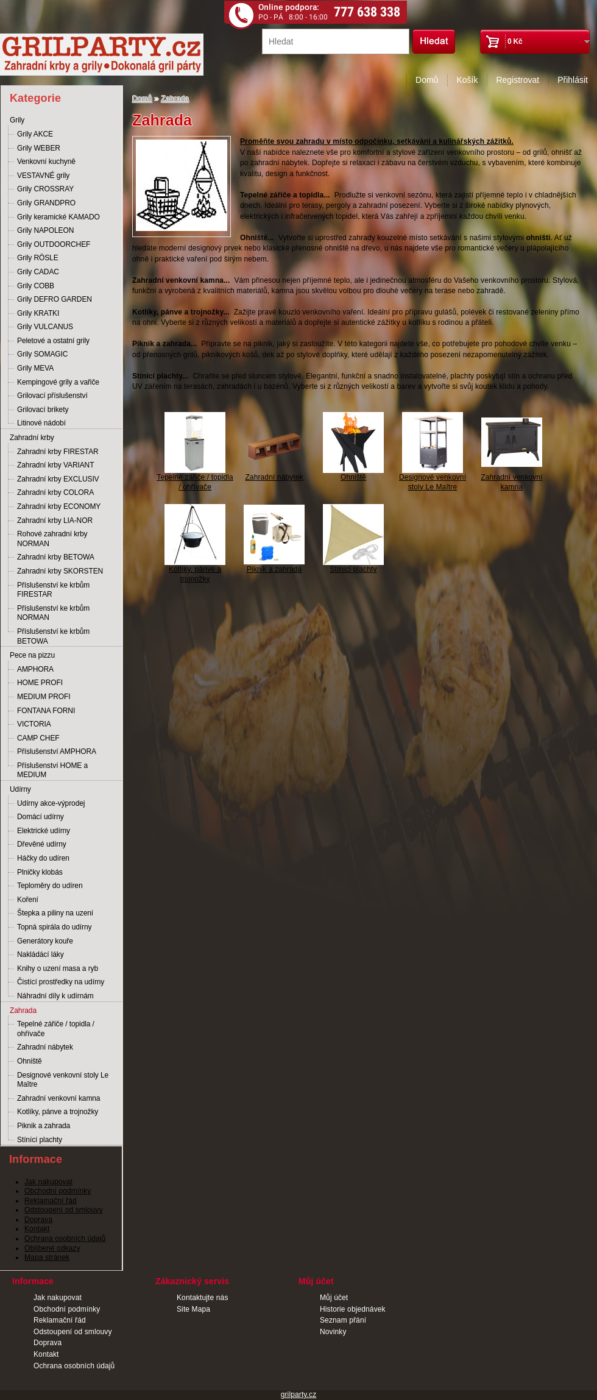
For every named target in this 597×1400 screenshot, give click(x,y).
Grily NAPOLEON (45, 230)
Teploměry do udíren (50, 885)
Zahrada (23, 1010)
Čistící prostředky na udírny (60, 982)
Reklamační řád (50, 1200)
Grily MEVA (35, 368)
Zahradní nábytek (45, 1047)
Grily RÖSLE (37, 258)
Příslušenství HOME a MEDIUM (52, 770)
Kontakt (37, 1228)
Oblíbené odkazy (52, 1248)
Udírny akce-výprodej (51, 803)
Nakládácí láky (40, 954)
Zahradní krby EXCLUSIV (58, 479)
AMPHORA (35, 669)
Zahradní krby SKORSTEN (60, 571)
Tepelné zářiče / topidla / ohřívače (55, 1029)
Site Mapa (193, 1309)
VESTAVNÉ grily (43, 175)
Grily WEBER (38, 148)
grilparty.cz (299, 1394)
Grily (17, 120)
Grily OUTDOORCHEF (53, 244)
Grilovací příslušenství (52, 395)
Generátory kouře (45, 941)
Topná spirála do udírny (54, 927)
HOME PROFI (40, 682)
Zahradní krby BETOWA (55, 557)
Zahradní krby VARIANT (55, 465)
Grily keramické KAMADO (58, 217)
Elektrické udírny (43, 830)
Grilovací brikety (42, 409)
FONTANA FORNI (46, 710)
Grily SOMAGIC (42, 354)
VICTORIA (34, 724)
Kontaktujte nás (202, 1297)
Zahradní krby (32, 437)
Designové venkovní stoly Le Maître (62, 1080)
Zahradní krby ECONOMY (59, 506)
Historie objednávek (353, 1309)
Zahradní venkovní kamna (58, 1098)
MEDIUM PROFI (43, 696)
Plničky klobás (40, 872)
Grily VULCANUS (45, 326)
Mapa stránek (46, 1257)
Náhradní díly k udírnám (55, 996)
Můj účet (334, 1297)
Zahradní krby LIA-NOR (55, 520)
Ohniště (29, 1061)
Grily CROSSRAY (45, 189)
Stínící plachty (39, 1139)
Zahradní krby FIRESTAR (58, 451)
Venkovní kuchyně (46, 161)
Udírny (20, 789)
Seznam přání (343, 1320)
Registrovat (517, 80)
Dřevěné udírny (41, 844)
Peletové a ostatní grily (53, 340)
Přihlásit (572, 80)
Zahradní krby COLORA (55, 492)
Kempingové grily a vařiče (58, 382)
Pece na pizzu (32, 655)
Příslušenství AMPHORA (56, 751)
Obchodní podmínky (57, 1191)
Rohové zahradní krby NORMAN (52, 539)
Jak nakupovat (48, 1182)
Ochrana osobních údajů (64, 1238)
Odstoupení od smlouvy (63, 1210)
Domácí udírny (40, 816)
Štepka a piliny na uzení (55, 913)
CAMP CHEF (38, 738)
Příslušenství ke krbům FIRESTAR (53, 590)
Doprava (38, 1219)
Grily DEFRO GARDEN (54, 299)
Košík (467, 80)
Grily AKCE (35, 134)
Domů (426, 80)
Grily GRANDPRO (46, 203)
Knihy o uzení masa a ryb (57, 968)
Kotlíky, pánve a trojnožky (57, 1111)
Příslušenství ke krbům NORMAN (53, 613)
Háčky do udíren (43, 858)
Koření (27, 899)
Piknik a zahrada (43, 1125)
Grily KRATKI (38, 313)
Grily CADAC (38, 272)
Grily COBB (35, 286)
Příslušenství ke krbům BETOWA (53, 636)
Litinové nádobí (41, 423)
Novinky (333, 1331)
